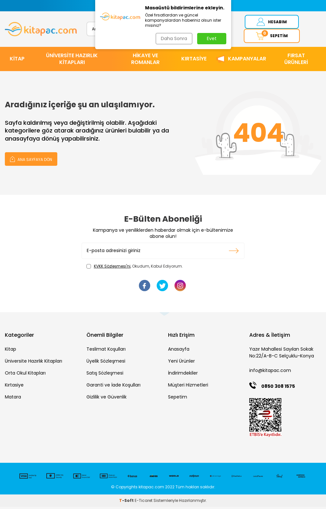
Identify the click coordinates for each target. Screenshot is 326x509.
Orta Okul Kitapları (25, 375)
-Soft (127, 502)
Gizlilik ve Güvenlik (106, 399)
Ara (200, 30)
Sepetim (177, 399)
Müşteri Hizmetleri (188, 387)
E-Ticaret (143, 502)
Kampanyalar (247, 61)
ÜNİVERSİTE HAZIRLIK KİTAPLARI (72, 61)
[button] (99, 6)
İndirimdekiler (183, 375)
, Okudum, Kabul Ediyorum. (134, 268)
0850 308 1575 (278, 388)
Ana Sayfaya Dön (31, 161)
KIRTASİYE (194, 61)
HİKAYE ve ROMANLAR (145, 61)
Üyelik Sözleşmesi (105, 363)
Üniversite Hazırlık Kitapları (33, 363)
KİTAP (17, 61)
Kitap (10, 351)
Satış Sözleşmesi (104, 375)
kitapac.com (151, 489)
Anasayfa (178, 351)
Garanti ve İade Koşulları (113, 387)
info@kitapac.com (270, 373)
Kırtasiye (14, 387)
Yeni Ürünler (181, 363)
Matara (13, 399)
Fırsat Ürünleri (296, 61)
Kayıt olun (233, 253)
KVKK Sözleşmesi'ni (112, 268)
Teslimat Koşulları (106, 351)
